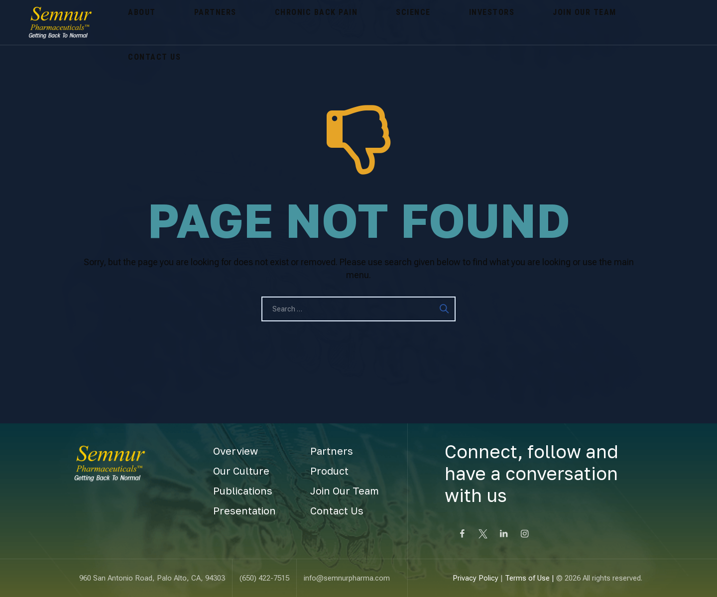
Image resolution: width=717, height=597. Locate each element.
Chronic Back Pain (255, 22)
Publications (242, 491)
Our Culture (241, 471)
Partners (178, 22)
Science (328, 22)
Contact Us (522, 22)
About (130, 22)
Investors (382, 22)
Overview (235, 451)
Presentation (244, 510)
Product (329, 471)
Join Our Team (450, 22)
